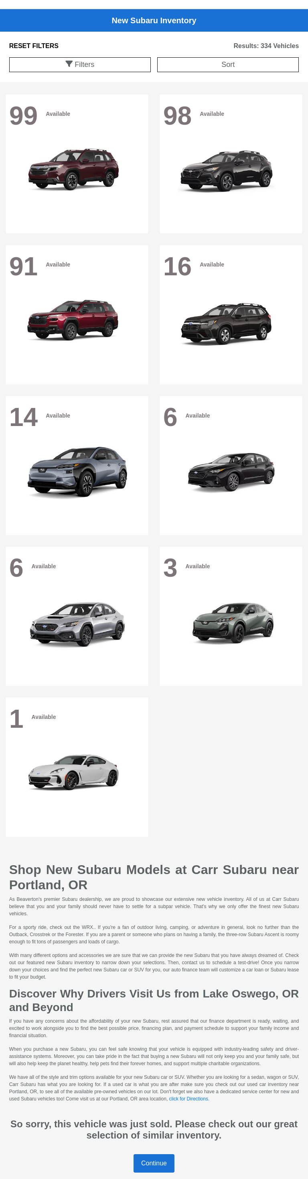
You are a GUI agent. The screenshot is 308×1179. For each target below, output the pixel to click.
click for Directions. (189, 1099)
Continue (154, 1163)
